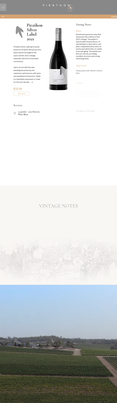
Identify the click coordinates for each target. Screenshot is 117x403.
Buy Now (21, 96)
